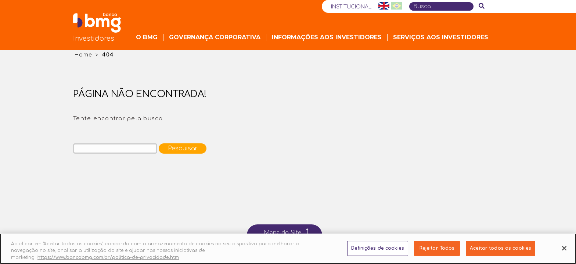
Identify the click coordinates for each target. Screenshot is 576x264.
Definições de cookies (377, 253)
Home (83, 55)
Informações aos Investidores (327, 37)
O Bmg (147, 37)
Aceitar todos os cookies (500, 253)
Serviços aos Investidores (440, 37)
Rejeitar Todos (437, 253)
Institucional (351, 7)
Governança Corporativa (214, 37)
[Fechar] (564, 253)
